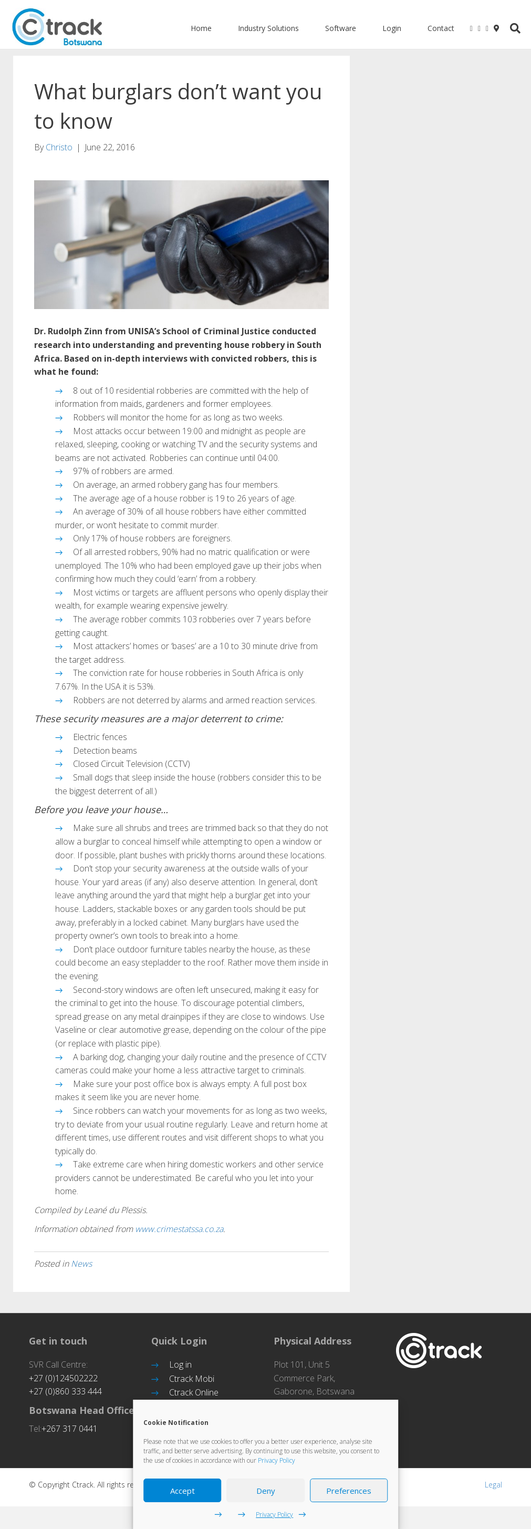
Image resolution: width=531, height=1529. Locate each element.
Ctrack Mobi (191, 1386)
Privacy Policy (276, 1460)
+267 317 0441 (69, 1436)
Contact (443, 28)
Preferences (348, 1490)
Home (203, 28)
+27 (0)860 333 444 (65, 1399)
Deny (265, 1490)
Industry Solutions (271, 28)
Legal (493, 1492)
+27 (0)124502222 (63, 1386)
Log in (180, 1372)
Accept (182, 1490)
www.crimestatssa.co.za (179, 1237)
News (81, 1271)
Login (394, 28)
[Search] (514, 28)
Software (343, 28)
